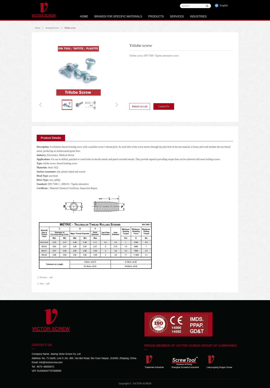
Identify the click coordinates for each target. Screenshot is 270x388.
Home (37, 28)
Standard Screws (52, 28)
